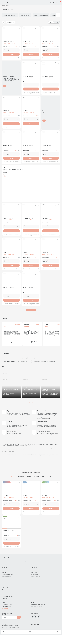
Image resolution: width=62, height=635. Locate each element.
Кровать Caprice (6, 46)
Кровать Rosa (26, 150)
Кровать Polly (6, 257)
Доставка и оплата (35, 574)
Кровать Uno (26, 115)
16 (58, 46)
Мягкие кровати (37, 361)
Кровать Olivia (26, 222)
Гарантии (4, 572)
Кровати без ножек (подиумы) (20, 358)
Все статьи (31, 402)
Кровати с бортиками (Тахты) (24, 361)
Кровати (29, 476)
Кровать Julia (26, 46)
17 (38, 222)
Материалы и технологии (7, 574)
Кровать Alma (26, 81)
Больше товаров (31, 309)
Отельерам (4, 589)
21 (38, 81)
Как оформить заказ (35, 576)
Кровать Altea (45, 46)
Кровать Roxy (45, 150)
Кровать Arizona (26, 257)
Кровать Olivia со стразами (9, 222)
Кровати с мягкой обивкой (49, 361)
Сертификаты (5, 570)
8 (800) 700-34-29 (7, 604)
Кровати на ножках (7, 358)
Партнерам (21, 476)
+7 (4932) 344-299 (6, 606)
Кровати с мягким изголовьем (9, 361)
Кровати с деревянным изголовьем (37, 358)
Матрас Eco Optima (7, 500)
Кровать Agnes (45, 257)
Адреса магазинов (35, 578)
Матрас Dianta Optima (47, 500)
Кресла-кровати (33, 561)
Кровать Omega (6, 115)
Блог (3, 578)
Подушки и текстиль (39, 476)
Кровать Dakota (26, 292)
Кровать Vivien (45, 81)
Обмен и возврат (34, 572)
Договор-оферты (35, 581)
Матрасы (13, 476)
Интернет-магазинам (6, 591)
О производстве (5, 598)
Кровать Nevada (6, 292)
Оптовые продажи (6, 594)
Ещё (3, 366)
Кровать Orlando (46, 222)
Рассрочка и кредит (35, 570)
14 (58, 500)
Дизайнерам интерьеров (7, 596)
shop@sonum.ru (5, 608)
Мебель (49, 476)
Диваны (27, 561)
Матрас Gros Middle (27, 500)
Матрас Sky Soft (6, 535)
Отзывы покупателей (6, 581)
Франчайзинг (5, 587)
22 (19, 46)
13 (19, 500)
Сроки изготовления (6, 576)
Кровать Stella (6, 150)
